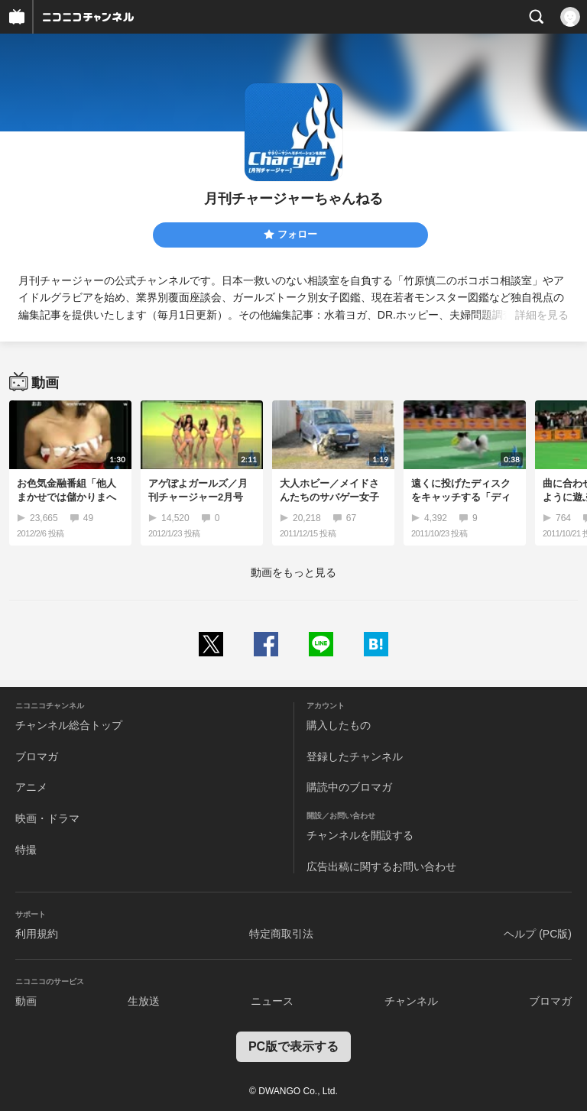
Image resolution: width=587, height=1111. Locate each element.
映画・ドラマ (47, 818)
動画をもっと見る (293, 572)
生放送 (144, 1001)
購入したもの (338, 725)
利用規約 (36, 934)
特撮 (26, 850)
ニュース (272, 1001)
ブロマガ (36, 756)
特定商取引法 (281, 934)
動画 (26, 1001)
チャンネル (411, 1001)
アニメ (31, 787)
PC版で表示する (293, 1046)
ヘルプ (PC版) (538, 934)
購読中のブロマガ (349, 787)
